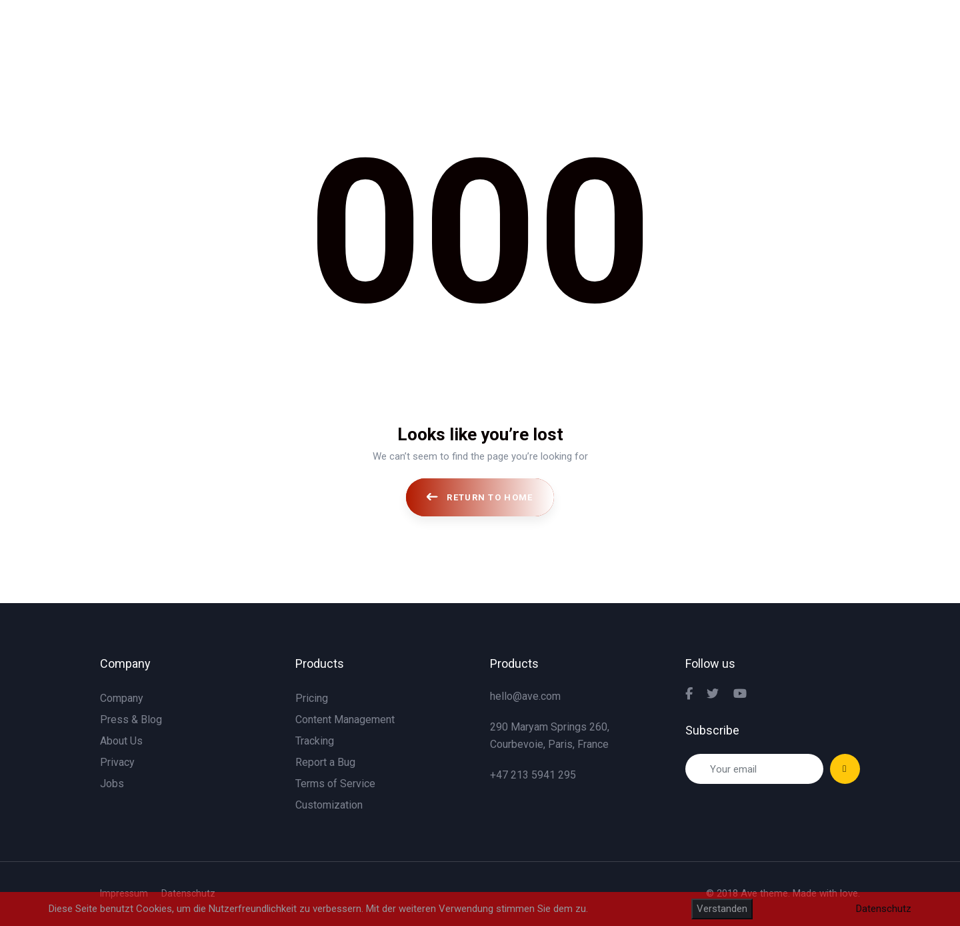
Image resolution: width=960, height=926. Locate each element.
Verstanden (722, 909)
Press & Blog (131, 719)
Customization (329, 805)
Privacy (117, 762)
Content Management (345, 719)
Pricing (311, 698)
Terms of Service (335, 783)
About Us (121, 741)
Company (121, 698)
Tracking (314, 741)
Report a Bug (325, 762)
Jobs (112, 783)
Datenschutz (883, 909)
